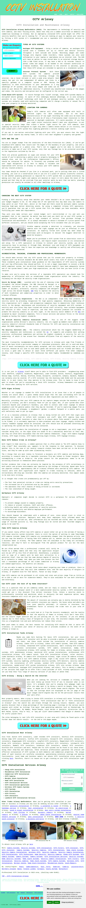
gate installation (35, 817)
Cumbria (66, 867)
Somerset (56, 867)
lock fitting (19, 812)
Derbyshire (63, 869)
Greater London (29, 869)
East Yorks (45, 867)
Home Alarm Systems (75, 850)
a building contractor (35, 819)
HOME (55, 14)
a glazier (24, 814)
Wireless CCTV (34, 852)
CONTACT (72, 14)
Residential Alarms (55, 863)
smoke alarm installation (50, 814)
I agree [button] (50, 902)
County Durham (51, 869)
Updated (23, 892)
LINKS (60, 14)
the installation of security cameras (67, 641)
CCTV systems (50, 747)
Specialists (29, 892)
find (8, 737)
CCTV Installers (11, 892)
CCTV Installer (72, 848)
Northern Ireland (9, 869)
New (18, 892)
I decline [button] (56, 902)
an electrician (62, 808)
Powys (21, 867)
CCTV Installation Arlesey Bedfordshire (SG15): (22, 29)
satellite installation (19, 806)
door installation (35, 808)
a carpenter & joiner (49, 806)
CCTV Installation (44, 848)
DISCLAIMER (80, 14)
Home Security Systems (11, 859)
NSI (79, 312)
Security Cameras (39, 850)
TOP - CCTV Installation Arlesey (15, 876)
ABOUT (66, 14)
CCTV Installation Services (56, 856)
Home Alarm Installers (37, 863)
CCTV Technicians (26, 854)
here (11, 758)
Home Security (40, 854)
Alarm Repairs (70, 863)
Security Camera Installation (14, 852)
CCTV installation (61, 756)
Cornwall (40, 869)
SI (47, 332)
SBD (32, 291)
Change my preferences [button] (68, 902)
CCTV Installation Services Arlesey (24, 765)
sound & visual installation (21, 810)
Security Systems (28, 848)
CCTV (67, 95)
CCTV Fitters (58, 848)
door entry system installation (58, 810)
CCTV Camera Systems (56, 861)
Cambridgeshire (32, 867)
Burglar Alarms (20, 863)
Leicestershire (77, 867)
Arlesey (21, 371)
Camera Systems (13, 848)
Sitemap (3, 892)
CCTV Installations (56, 850)
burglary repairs (45, 812)
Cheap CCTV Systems (71, 854)
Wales (19, 869)
